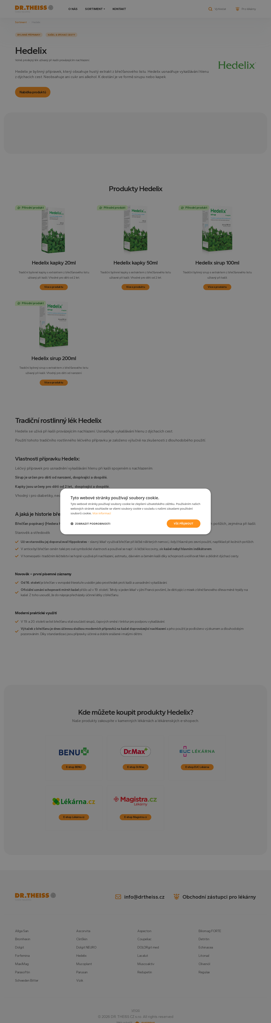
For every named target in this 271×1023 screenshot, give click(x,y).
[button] (90, 523)
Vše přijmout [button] (183, 523)
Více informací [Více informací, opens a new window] (101, 513)
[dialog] (135, 511)
